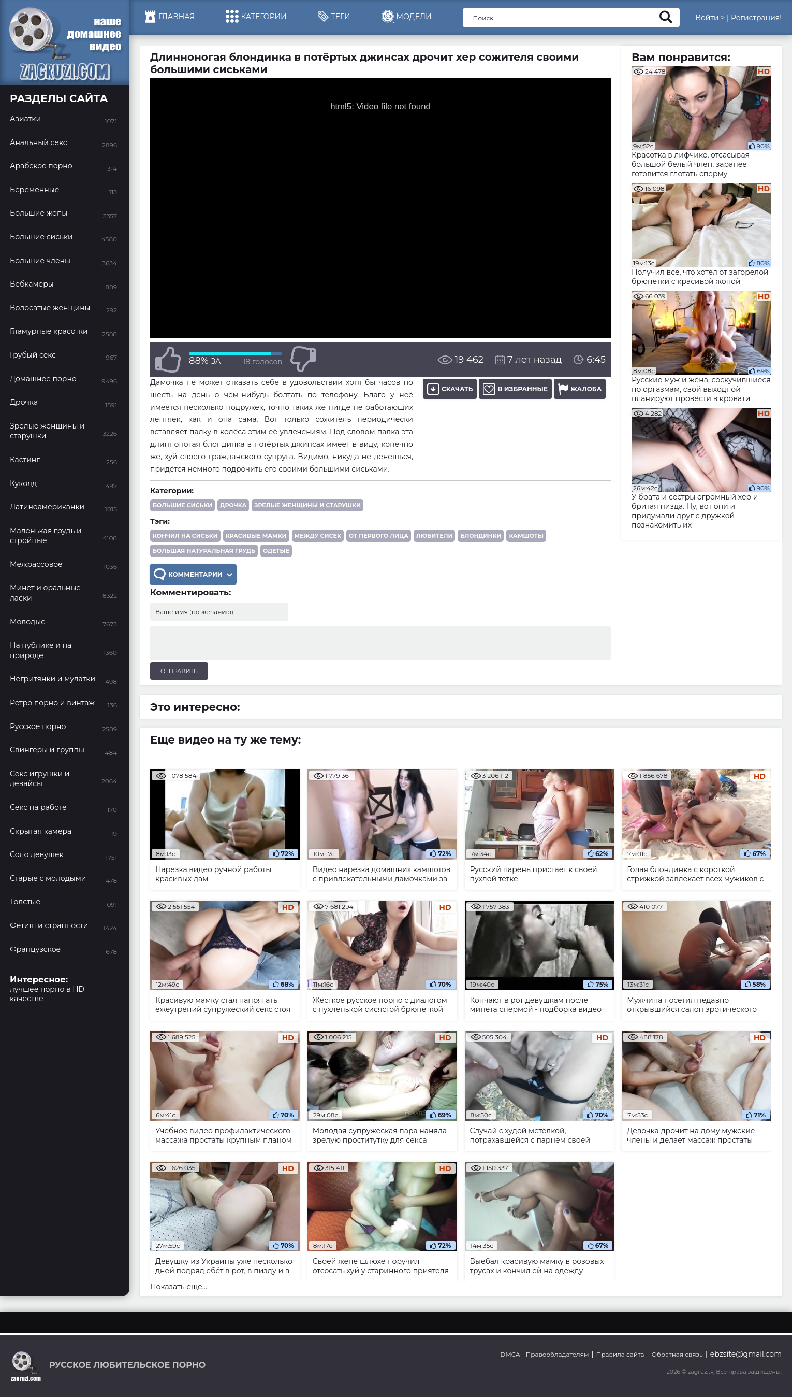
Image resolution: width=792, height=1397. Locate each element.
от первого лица (378, 535)
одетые (276, 550)
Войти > (710, 17)
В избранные (515, 389)
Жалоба (580, 389)
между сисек (318, 535)
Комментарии (193, 574)
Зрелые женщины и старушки (307, 505)
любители (434, 535)
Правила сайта (620, 1354)
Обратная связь (677, 1354)
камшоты (526, 535)
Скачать (450, 389)
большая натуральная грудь (204, 550)
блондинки (480, 535)
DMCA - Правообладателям (544, 1354)
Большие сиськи (182, 505)
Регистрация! (756, 17)
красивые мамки (256, 535)
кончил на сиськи (185, 535)
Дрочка (233, 505)
